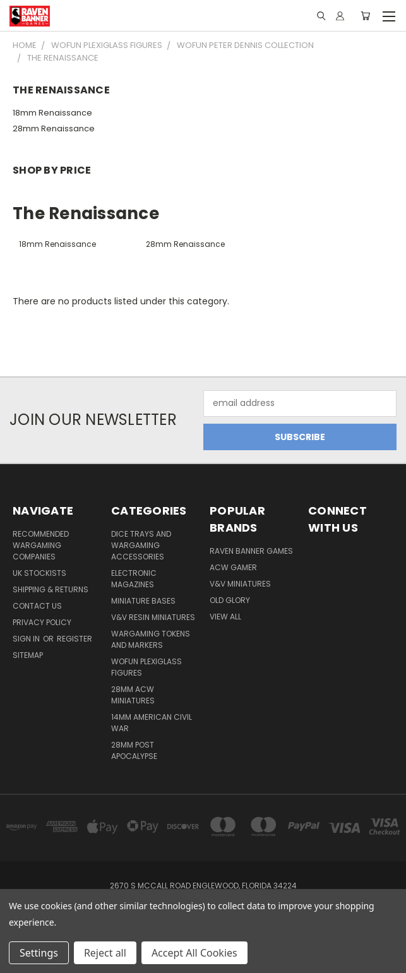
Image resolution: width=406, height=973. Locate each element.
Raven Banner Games (251, 551)
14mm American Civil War (151, 723)
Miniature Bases (143, 600)
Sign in (27, 638)
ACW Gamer (233, 567)
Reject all (105, 953)
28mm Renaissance (54, 128)
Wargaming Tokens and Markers (150, 639)
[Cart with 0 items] (365, 15)
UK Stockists (39, 573)
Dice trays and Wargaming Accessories (141, 545)
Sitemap (28, 655)
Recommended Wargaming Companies (41, 545)
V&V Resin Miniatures (153, 617)
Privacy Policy (42, 622)
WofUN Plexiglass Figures (146, 667)
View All (225, 616)
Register (74, 638)
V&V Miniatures (240, 583)
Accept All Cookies (194, 953)
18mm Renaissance (52, 113)
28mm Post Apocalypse (134, 750)
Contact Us (37, 605)
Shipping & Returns (50, 589)
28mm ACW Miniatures (133, 695)
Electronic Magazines (134, 579)
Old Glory (230, 600)
